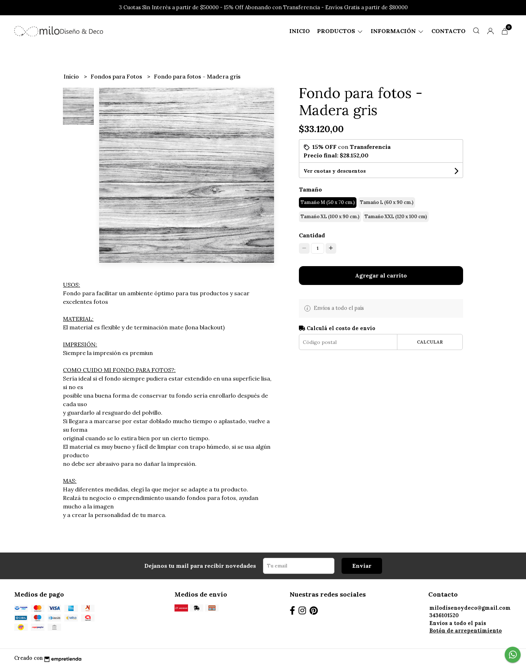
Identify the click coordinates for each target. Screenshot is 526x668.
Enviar (361, 565)
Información (397, 30)
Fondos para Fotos (117, 76)
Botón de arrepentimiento (465, 630)
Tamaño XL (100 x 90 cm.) (330, 217)
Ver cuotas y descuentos (335, 171)
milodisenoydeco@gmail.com (470, 608)
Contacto (448, 30)
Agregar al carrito (381, 275)
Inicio (299, 30)
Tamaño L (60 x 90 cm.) (386, 202)
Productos (340, 30)
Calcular (430, 342)
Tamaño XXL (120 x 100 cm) (396, 217)
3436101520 (444, 615)
